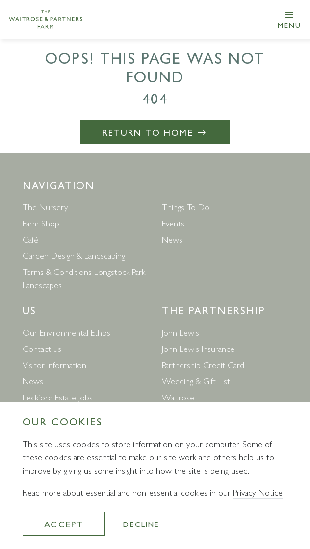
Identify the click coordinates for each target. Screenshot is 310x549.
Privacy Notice (258, 492)
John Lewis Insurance (198, 348)
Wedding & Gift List (196, 380)
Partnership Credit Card (203, 364)
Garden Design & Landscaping (74, 255)
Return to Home (155, 132)
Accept (63, 524)
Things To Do (185, 206)
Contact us (42, 348)
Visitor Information (54, 364)
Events (173, 223)
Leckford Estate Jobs (58, 397)
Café (30, 239)
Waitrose (178, 397)
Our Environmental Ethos (66, 332)
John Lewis (180, 332)
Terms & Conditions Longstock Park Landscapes (84, 278)
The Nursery (45, 206)
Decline (141, 523)
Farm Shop (41, 223)
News (172, 239)
